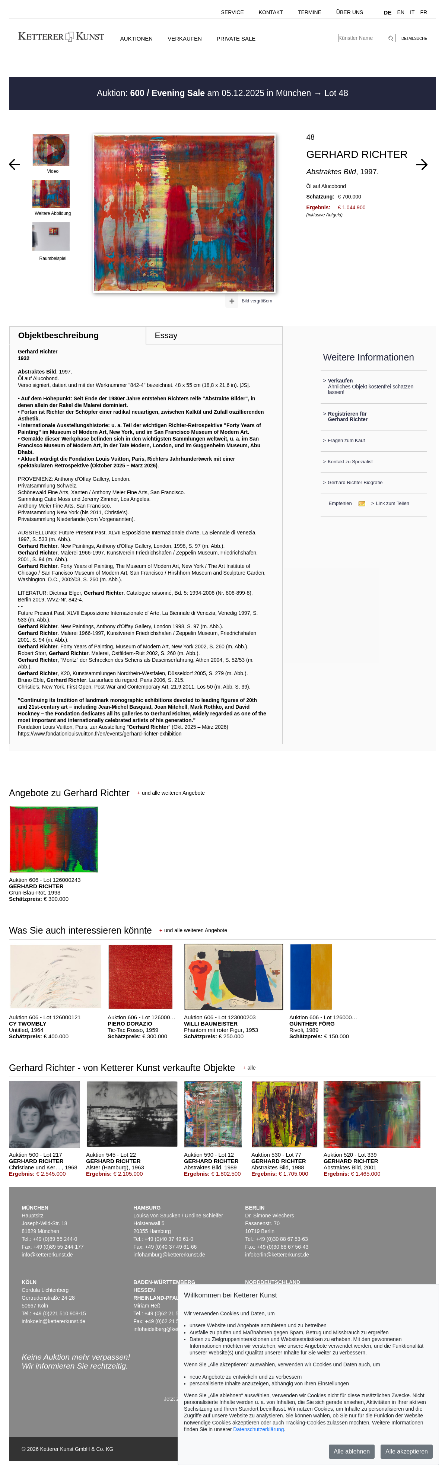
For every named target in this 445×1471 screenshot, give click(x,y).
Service (232, 12)
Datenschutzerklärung (258, 1429)
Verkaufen (185, 38)
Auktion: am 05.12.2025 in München (205, 93)
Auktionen (136, 38)
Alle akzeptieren (406, 1451)
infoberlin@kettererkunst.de (277, 1255)
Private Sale (236, 38)
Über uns (349, 12)
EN (400, 12)
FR (423, 12)
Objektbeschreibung (58, 335)
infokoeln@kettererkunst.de (53, 1321)
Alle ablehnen (352, 1451)
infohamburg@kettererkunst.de (169, 1255)
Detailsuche (414, 38)
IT (412, 12)
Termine (309, 12)
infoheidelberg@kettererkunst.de (171, 1329)
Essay (166, 335)
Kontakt (271, 12)
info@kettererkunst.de (47, 1255)
